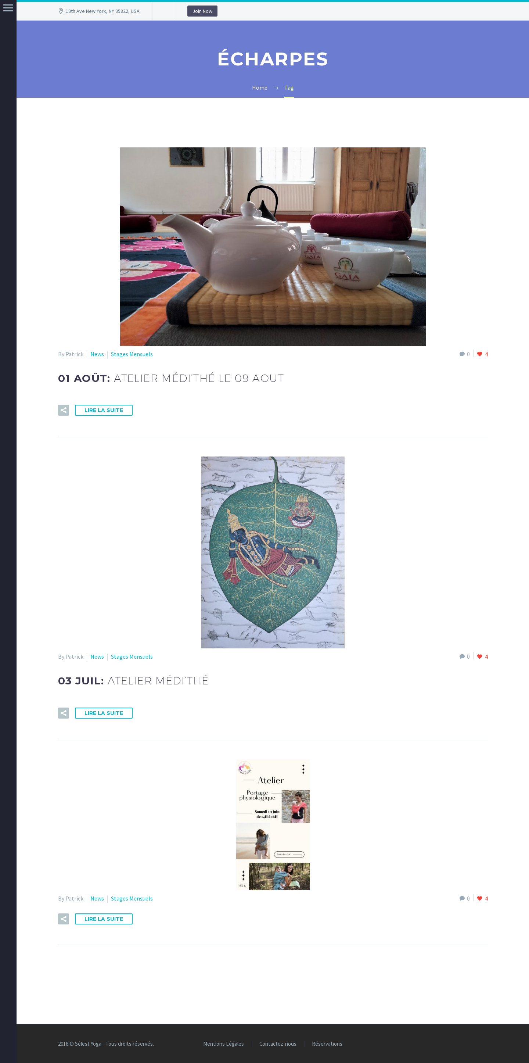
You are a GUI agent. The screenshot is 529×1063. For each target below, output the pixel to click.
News (97, 354)
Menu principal (8, 7)
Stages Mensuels (132, 354)
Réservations (327, 1044)
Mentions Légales (223, 1044)
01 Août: (171, 378)
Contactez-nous (277, 1044)
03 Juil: (133, 680)
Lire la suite (103, 410)
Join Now (202, 11)
